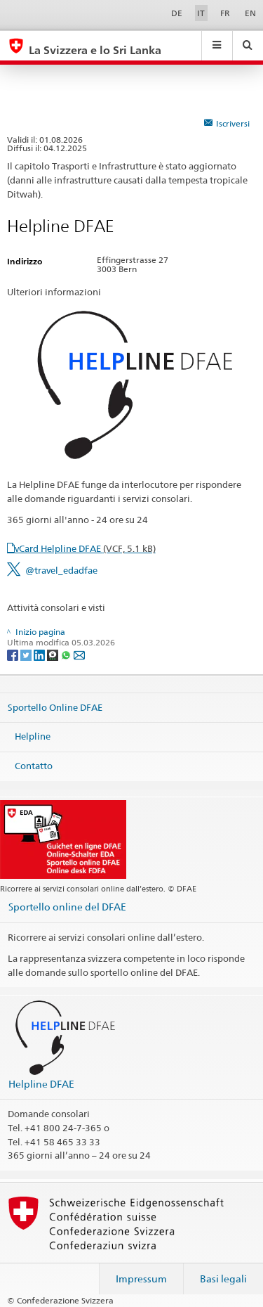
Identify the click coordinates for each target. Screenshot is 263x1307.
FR (225, 13)
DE (176, 13)
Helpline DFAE (41, 1084)
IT (201, 13)
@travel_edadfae (61, 570)
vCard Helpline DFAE (85, 548)
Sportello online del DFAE (67, 907)
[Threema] (53, 654)
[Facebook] (13, 654)
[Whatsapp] (67, 654)
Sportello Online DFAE (55, 706)
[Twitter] (27, 654)
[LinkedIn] (40, 654)
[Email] (79, 654)
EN (250, 13)
